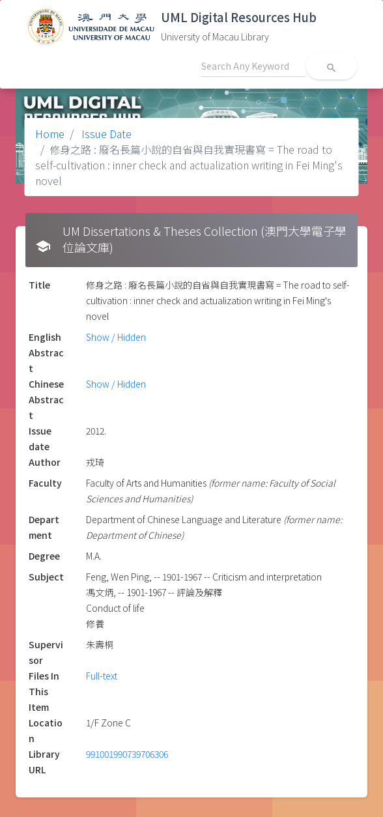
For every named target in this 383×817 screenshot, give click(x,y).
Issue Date (105, 133)
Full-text (101, 675)
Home (49, 133)
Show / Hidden (116, 336)
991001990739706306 (127, 753)
